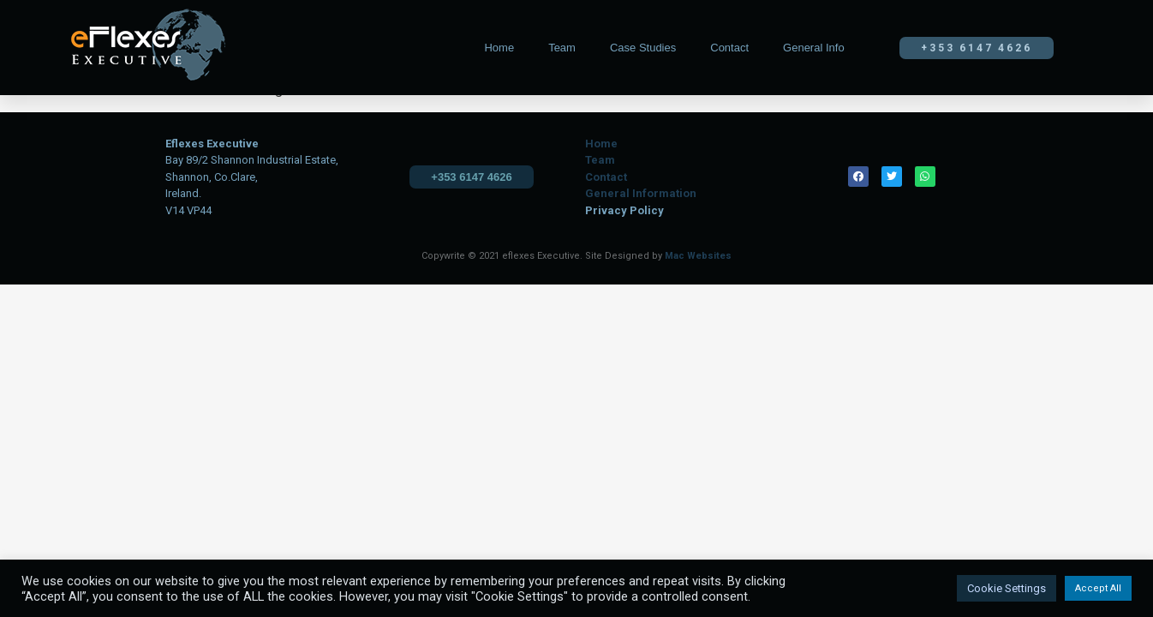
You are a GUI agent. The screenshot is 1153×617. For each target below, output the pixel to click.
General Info (814, 47)
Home (499, 47)
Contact (729, 47)
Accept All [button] (1098, 588)
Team (562, 47)
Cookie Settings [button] (1006, 588)
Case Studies (643, 47)
